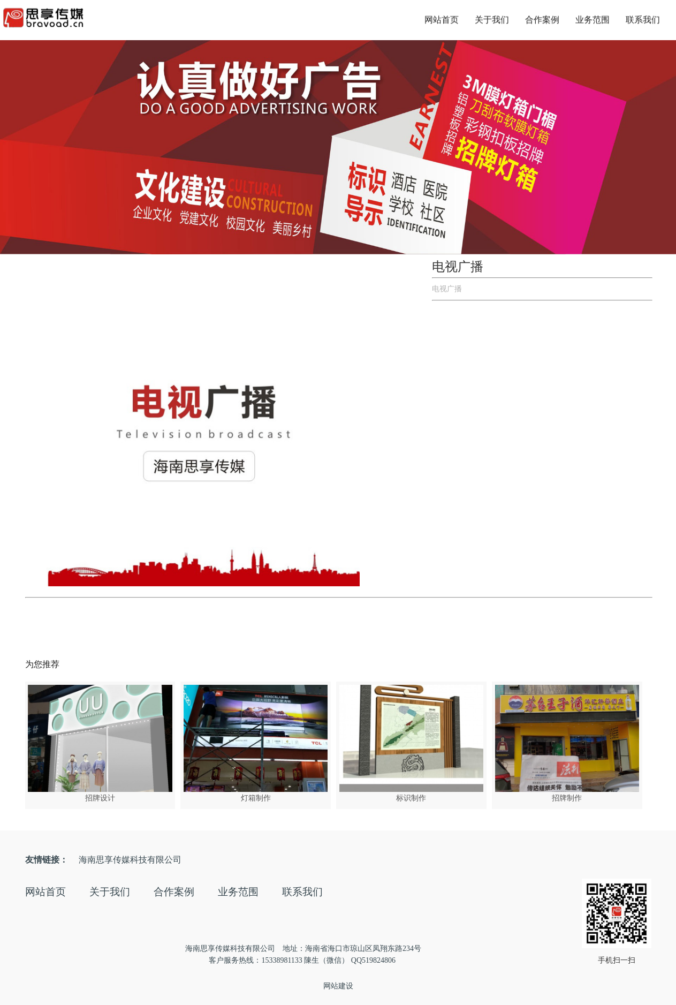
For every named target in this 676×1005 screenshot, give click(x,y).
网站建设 (338, 986)
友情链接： (46, 859)
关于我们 (492, 17)
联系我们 (643, 17)
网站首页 (441, 17)
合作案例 (542, 17)
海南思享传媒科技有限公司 (130, 859)
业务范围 (592, 17)
